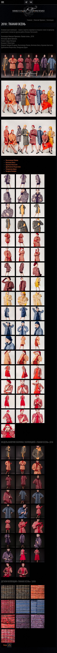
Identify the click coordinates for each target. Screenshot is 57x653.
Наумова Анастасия (11, 165)
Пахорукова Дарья (11, 169)
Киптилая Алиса (10, 163)
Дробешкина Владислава (13, 167)
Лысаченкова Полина (12, 160)
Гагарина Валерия (11, 171)
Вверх (7, 645)
